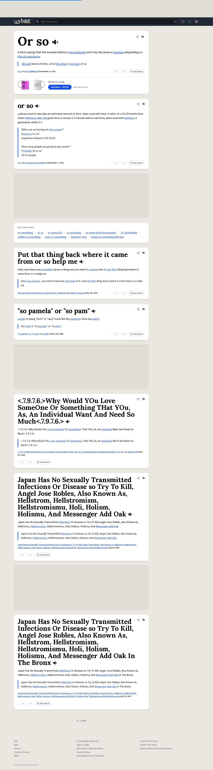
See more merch (80, 87)
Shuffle (81, 720)
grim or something (56, 237)
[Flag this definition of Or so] (142, 36)
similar (21, 319)
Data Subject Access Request (90, 755)
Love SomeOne (55, 429)
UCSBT (46, 333)
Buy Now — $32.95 (60, 87)
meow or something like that (107, 237)
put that (112, 269)
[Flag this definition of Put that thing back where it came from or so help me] (143, 252)
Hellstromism (38, 526)
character (75, 319)
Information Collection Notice (90, 748)
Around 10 (27, 134)
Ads (16, 741)
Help (16, 744)
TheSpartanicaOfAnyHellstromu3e (92, 547)
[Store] (183, 21)
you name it (33, 281)
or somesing (74, 233)
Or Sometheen (129, 233)
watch (95, 319)
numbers (129, 118)
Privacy (17, 748)
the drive (61, 64)
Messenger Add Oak (107, 526)
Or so (20, 71)
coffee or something (29, 237)
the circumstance (29, 56)
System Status (83, 752)
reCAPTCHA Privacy (149, 741)
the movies (55, 130)
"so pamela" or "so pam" (29, 333)
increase (119, 52)
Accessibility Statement (88, 741)
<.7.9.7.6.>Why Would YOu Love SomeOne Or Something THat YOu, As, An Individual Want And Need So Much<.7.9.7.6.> (71, 452)
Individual (106, 429)
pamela (42, 326)
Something (74, 429)
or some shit (55, 233)
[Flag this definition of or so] (143, 104)
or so (20, 162)
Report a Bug (83, 744)
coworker (47, 269)
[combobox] (106, 22)
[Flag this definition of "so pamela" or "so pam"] (143, 309)
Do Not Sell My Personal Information (156, 748)
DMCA (16, 755)
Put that (91, 281)
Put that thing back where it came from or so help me (42, 293)
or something (25, 233)
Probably (27, 151)
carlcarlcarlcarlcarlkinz (35, 162)
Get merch (136, 71)
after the (42, 118)
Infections (64, 522)
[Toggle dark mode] (189, 21)
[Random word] (175, 21)
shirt (28, 326)
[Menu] (196, 21)
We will (26, 64)
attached (70, 281)
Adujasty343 (133, 452)
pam (57, 326)
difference (30, 118)
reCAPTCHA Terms (148, 744)
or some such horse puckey (101, 233)
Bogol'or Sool (78, 237)
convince (94, 269)
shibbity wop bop (78, 293)
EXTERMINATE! (32, 71)
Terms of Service (22, 752)
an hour (75, 64)
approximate (77, 52)
